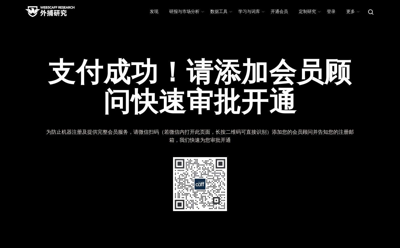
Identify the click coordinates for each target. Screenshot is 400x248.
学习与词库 (251, 11)
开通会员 (279, 11)
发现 (154, 11)
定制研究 (309, 11)
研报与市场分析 (186, 11)
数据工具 (221, 11)
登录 (331, 11)
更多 (352, 11)
